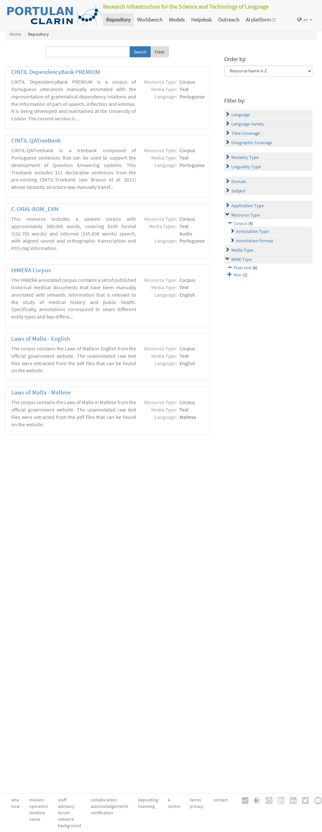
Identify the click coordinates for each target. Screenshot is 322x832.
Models (177, 19)
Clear (160, 52)
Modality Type (245, 157)
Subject (238, 191)
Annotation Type (252, 231)
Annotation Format (254, 241)
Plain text (243, 268)
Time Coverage (245, 133)
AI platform (261, 19)
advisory (66, 806)
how (15, 806)
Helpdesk (201, 19)
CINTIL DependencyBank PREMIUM (55, 72)
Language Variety (247, 124)
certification (102, 813)
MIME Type (241, 259)
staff (62, 800)
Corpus (240, 223)
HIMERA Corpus (31, 270)
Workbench (149, 19)
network (66, 819)
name (34, 819)
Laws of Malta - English (40, 338)
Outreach (228, 19)
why (15, 800)
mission (36, 800)
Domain (238, 181)
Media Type (242, 250)
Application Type (247, 205)
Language (240, 114)
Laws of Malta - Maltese (41, 392)
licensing (146, 806)
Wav (238, 275)
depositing (148, 800)
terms (195, 800)
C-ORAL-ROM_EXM (35, 209)
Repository (118, 19)
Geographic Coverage (251, 142)
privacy (197, 806)
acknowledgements (109, 806)
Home (15, 34)
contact (220, 800)
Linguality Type (246, 167)
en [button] (304, 20)
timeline (37, 813)
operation (38, 806)
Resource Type (245, 215)
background (69, 825)
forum (64, 813)
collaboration (104, 800)
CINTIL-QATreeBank (35, 140)
